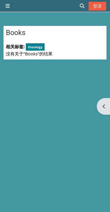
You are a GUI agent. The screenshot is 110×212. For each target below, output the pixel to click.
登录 (97, 6)
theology (35, 47)
